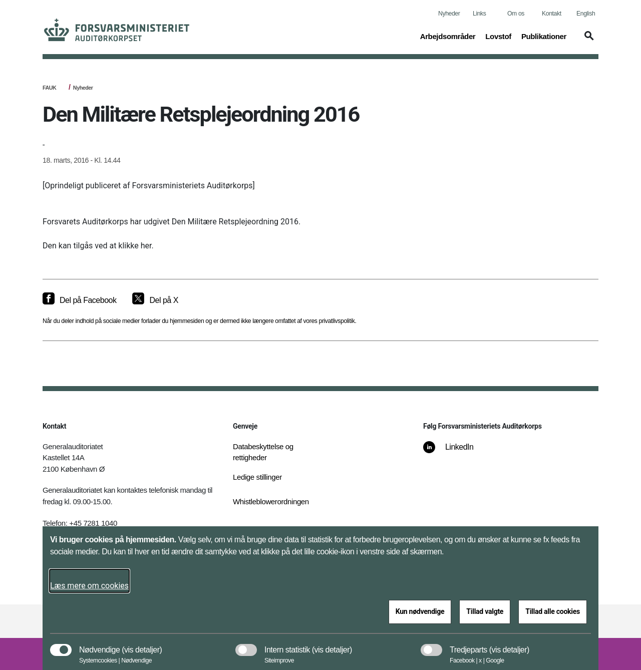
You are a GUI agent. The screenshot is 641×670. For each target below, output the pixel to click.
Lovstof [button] (498, 36)
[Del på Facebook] (79, 300)
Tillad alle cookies (552, 611)
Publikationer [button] (543, 36)
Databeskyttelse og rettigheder (263, 452)
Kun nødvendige (420, 611)
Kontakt (551, 13)
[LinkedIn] (455, 452)
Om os (515, 13)
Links (479, 13)
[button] (587, 41)
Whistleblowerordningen (271, 501)
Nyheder (449, 13)
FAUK (49, 88)
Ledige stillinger (257, 477)
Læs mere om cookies (89, 585)
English (585, 13)
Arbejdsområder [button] (448, 36)
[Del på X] (155, 300)
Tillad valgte (484, 611)
